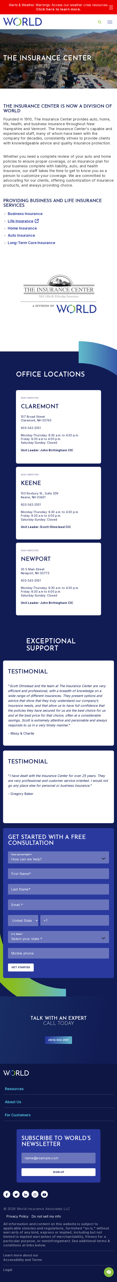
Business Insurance (25, 214)
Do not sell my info (46, 1216)
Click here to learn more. (58, 9)
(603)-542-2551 (58, 1039)
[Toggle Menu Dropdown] (58, 1088)
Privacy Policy (17, 1216)
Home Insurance (22, 228)
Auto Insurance (21, 235)
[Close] (111, 7)
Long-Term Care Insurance (31, 243)
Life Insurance (20, 221)
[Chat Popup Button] (109, 1272)
